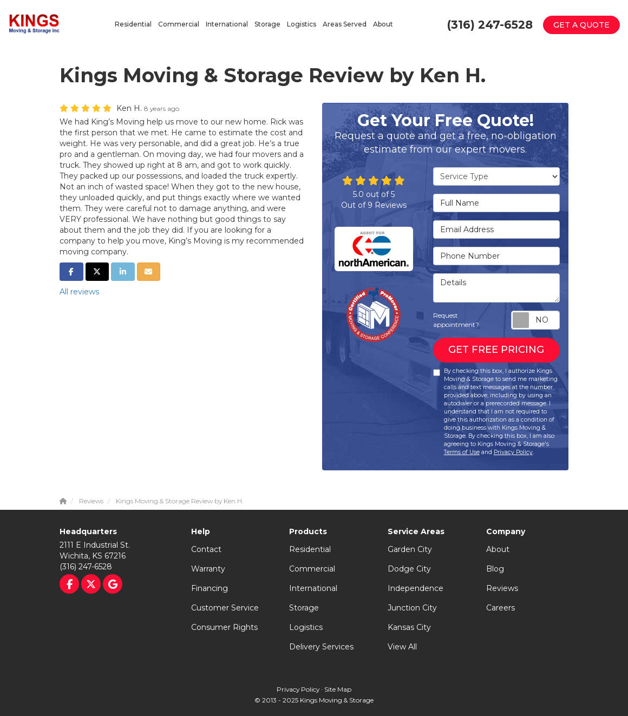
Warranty (208, 569)
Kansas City (409, 627)
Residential (310, 549)
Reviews (502, 588)
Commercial (312, 569)
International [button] (227, 24)
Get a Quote (581, 25)
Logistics (306, 627)
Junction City (412, 608)
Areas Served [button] (345, 24)
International (313, 588)
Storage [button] (267, 24)
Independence (415, 588)
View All (402, 647)
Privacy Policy (513, 452)
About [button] (383, 24)
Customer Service (225, 608)
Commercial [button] (178, 24)
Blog (495, 569)
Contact (206, 549)
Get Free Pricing (496, 350)
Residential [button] (133, 24)
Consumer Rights (224, 627)
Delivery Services (321, 647)
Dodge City (409, 569)
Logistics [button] (301, 24)
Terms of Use (462, 452)
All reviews (79, 292)
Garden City (410, 549)
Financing (209, 588)
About (497, 549)
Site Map (337, 689)
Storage (304, 608)
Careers (500, 608)
